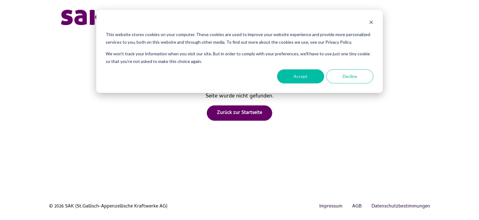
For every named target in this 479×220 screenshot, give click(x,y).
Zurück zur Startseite (239, 113)
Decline (350, 76)
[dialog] (239, 51)
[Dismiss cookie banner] (371, 23)
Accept (301, 76)
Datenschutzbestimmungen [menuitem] (400, 207)
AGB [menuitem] (357, 207)
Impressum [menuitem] (330, 207)
